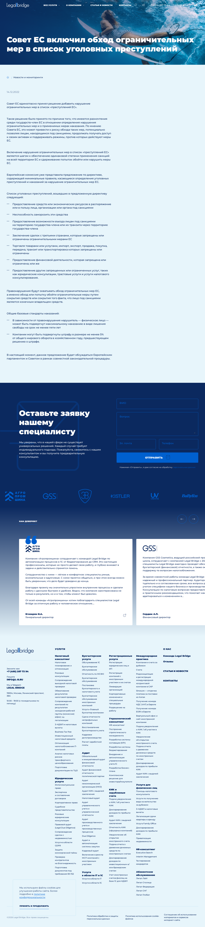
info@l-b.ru (181, 5)
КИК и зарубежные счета (117, 792)
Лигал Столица (143, 882)
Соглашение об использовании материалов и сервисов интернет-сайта (180, 917)
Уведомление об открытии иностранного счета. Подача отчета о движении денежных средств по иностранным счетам (120, 844)
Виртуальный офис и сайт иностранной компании (146, 719)
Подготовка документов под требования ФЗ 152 (64, 870)
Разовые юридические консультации (62, 817)
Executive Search (144, 852)
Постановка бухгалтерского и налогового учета (91, 688)
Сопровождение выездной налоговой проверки (66, 683)
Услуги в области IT (92, 878)
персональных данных (184, 467)
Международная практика (146, 657)
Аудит (86, 753)
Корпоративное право (66, 802)
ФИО (122, 403)
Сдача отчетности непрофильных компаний (91, 720)
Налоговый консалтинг (62, 657)
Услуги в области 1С (92, 883)
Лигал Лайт (142, 878)
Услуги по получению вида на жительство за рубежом (147, 801)
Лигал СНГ (141, 890)
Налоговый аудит (91, 798)
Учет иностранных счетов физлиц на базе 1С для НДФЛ (118, 878)
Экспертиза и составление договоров (62, 795)
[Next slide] (193, 519)
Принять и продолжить (34, 906)
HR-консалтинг (117, 725)
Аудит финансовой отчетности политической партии (93, 773)
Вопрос (125, 416)
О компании (73, 5)
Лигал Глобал (143, 895)
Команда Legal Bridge (177, 655)
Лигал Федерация (145, 886)
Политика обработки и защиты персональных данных (102, 917)
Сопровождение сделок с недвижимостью (63, 835)
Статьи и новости (101, 5)
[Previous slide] (182, 519)
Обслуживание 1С (91, 662)
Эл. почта (125, 443)
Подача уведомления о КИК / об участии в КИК (120, 802)
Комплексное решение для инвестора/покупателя (120, 778)
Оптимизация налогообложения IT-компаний (66, 746)
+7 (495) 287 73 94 (160, 5)
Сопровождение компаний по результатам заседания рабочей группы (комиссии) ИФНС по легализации (65, 710)
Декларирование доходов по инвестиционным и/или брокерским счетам (119, 864)
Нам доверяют (28, 521)
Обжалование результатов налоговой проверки (65, 693)
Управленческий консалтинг (120, 720)
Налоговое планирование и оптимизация (63, 665)
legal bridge (16, 687)
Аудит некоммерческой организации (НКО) (92, 783)
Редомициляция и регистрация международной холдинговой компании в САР (144, 680)
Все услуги (50, 5)
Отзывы (168, 661)
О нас (167, 649)
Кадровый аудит (90, 850)
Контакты (125, 5)
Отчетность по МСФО (93, 674)
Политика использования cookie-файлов (142, 917)
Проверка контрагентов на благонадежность (65, 860)
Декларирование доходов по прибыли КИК (119, 812)
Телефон (168, 443)
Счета (139, 670)
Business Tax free (63, 732)
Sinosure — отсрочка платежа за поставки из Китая (146, 693)
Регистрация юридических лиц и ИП (119, 665)
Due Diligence (88, 836)
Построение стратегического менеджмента (117, 732)
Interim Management (146, 856)
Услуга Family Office (146, 823)
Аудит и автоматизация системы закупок (91, 843)
